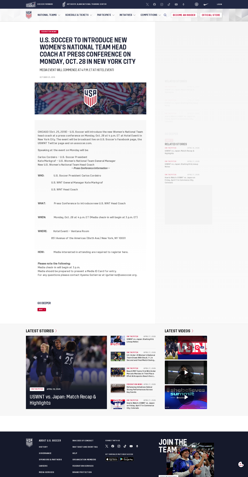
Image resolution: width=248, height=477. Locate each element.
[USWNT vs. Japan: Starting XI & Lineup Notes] (118, 340)
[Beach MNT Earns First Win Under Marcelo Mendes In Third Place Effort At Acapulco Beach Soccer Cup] (118, 372)
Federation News (49, 32)
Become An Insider (184, 15)
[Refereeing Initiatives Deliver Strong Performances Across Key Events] (118, 388)
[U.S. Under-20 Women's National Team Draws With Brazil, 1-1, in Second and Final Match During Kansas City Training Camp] (118, 356)
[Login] (219, 4)
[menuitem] (48, 15)
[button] (165, 15)
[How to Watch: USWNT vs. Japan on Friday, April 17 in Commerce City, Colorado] (118, 404)
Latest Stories (41, 331)
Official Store (211, 15)
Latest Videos (179, 331)
